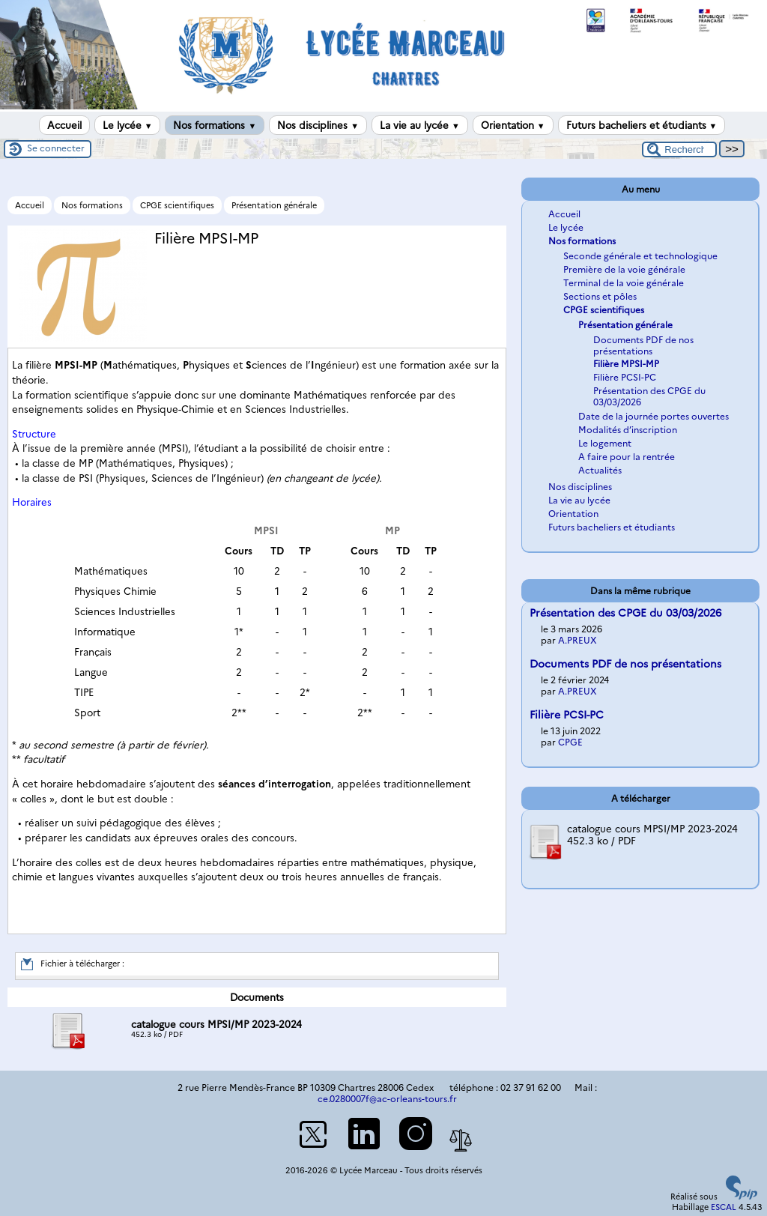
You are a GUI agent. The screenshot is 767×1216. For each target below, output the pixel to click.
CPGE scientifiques (177, 205)
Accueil (64, 125)
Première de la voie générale (624, 269)
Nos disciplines (318, 125)
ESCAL (723, 1207)
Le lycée (128, 125)
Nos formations (214, 125)
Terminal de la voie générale (623, 282)
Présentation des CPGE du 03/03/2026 (625, 613)
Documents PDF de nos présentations (643, 345)
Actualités (600, 470)
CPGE (570, 742)
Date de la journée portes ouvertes (653, 416)
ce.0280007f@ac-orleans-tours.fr (387, 1098)
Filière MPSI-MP (626, 363)
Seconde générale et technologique (640, 255)
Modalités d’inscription (627, 429)
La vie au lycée (420, 125)
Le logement (604, 443)
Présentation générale (274, 205)
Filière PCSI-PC (624, 377)
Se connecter (56, 148)
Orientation (513, 125)
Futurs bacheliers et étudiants (642, 125)
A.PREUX (577, 640)
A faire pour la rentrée (626, 456)
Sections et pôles (600, 296)
